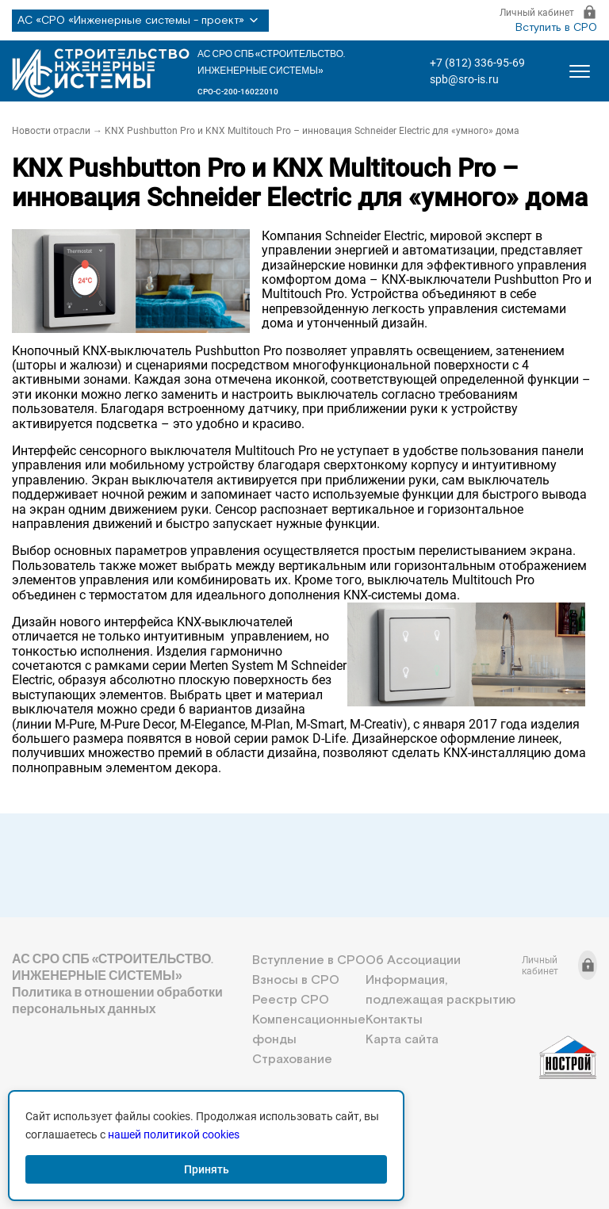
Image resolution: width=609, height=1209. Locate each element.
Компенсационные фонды (309, 1030)
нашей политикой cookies (173, 1134)
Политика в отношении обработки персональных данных (117, 1000)
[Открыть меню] (579, 71)
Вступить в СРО (556, 28)
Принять (206, 1169)
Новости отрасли (51, 130)
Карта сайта (402, 1039)
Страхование (292, 1059)
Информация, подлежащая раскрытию (440, 990)
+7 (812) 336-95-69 (477, 62)
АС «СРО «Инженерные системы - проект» (140, 20)
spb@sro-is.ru (464, 79)
